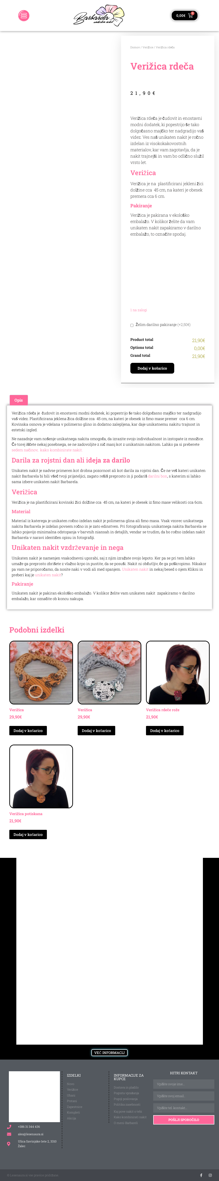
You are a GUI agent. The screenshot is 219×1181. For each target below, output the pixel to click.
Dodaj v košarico (152, 368)
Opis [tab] (18, 400)
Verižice (148, 47)
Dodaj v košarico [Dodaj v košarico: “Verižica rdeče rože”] (164, 730)
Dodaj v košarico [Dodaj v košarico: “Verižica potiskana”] (28, 834)
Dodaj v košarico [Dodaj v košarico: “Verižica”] (28, 730)
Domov (135, 47)
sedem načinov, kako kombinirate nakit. (47, 449)
